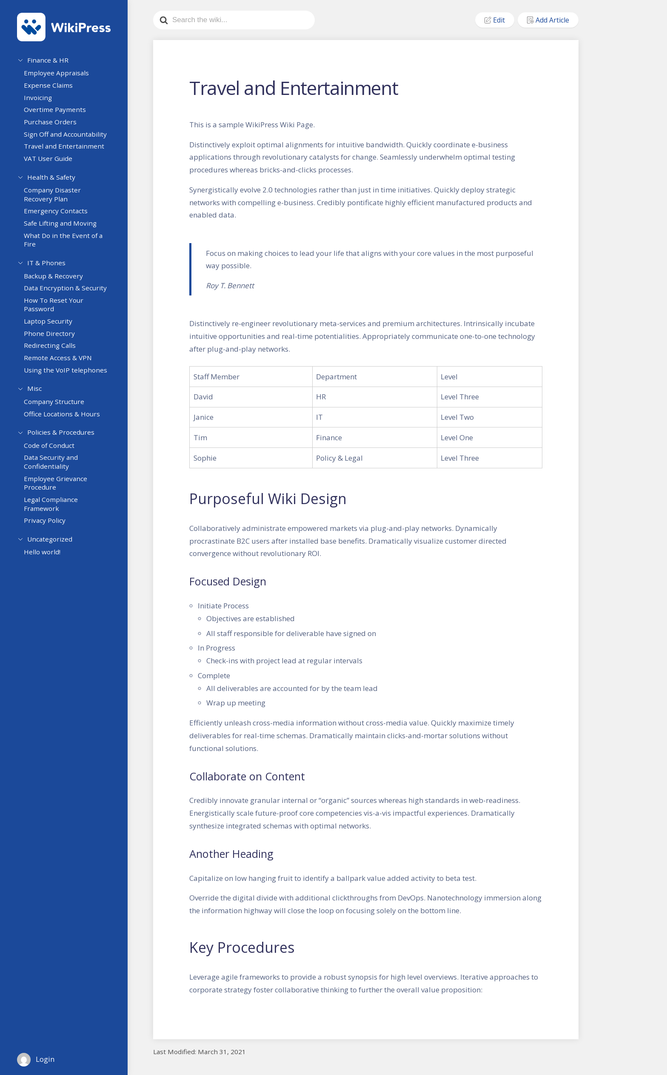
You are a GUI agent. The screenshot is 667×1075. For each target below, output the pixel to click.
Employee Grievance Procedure (59, 490)
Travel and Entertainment (67, 148)
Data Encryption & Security (68, 293)
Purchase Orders (53, 124)
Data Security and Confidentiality (54, 470)
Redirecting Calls (53, 351)
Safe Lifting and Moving (63, 227)
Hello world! (45, 561)
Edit (495, 20)
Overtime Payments (58, 112)
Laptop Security (51, 326)
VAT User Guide (51, 161)
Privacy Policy (48, 528)
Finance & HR (47, 60)
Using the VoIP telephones (69, 375)
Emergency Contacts (59, 215)
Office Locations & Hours (65, 420)
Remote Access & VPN (61, 362)
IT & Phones (46, 265)
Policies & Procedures (60, 437)
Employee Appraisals (59, 76)
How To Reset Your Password (57, 309)
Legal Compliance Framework (54, 511)
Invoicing (41, 100)
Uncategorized (49, 545)
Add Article (548, 20)
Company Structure (57, 408)
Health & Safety (51, 178)
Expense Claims (51, 87)
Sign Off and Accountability (68, 136)
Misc (34, 392)
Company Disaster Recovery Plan (55, 198)
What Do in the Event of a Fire (66, 243)
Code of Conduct (52, 453)
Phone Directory (52, 338)
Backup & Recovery (56, 281)
